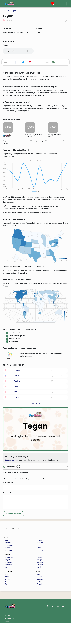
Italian (39, 581)
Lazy (6, 567)
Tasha (17, 381)
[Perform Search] (65, 528)
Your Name (8, 483)
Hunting (40, 550)
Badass (39, 548)
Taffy (16, 375)
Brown (7, 579)
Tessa (16, 386)
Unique (39, 540)
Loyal (39, 567)
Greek (39, 574)
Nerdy (39, 545)
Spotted (8, 581)
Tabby (17, 370)
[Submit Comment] (13, 513)
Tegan (14, 11)
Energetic (8, 565)
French (39, 584)
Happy (39, 557)
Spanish (40, 579)
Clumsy (40, 565)
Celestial (40, 543)
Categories (9, 618)
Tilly (15, 392)
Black (7, 577)
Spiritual (8, 543)
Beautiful (8, 550)
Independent (10, 557)
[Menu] (64, 4)
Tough (39, 560)
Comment (7, 493)
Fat (6, 584)
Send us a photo (11, 460)
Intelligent (8, 562)
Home (7, 615)
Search (8, 621)
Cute (7, 540)
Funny (7, 548)
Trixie (16, 397)
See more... (35, 403)
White (7, 574)
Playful (7, 560)
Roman (39, 577)
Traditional (9, 545)
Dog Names (6, 11)
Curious (40, 562)
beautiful (10, 356)
